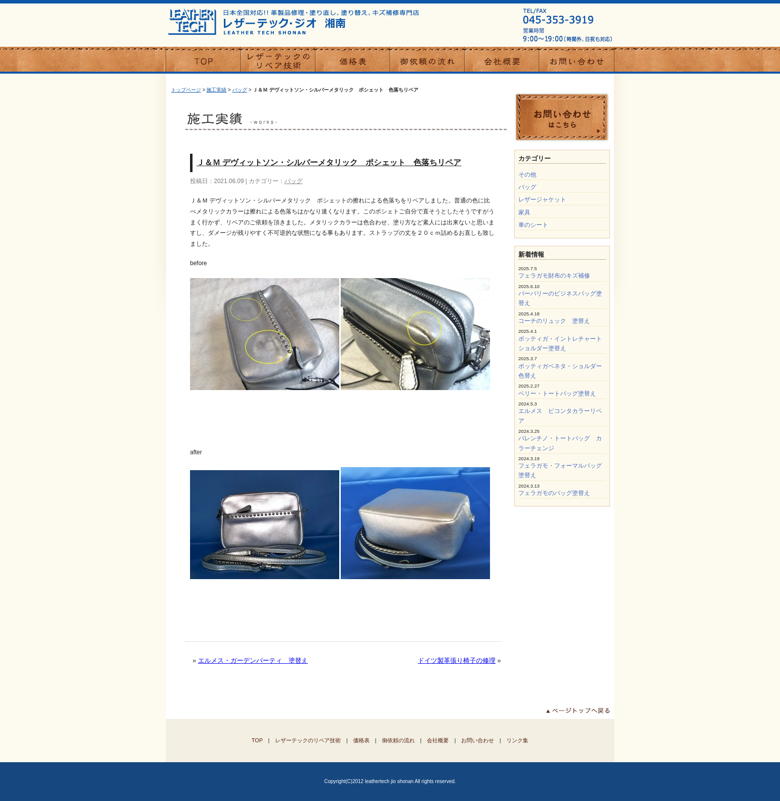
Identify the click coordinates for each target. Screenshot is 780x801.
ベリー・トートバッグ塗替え (557, 393)
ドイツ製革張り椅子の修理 (456, 660)
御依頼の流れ (398, 740)
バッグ (239, 90)
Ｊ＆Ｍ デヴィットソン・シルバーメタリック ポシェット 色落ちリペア (328, 162)
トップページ (186, 90)
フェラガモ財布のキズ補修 (554, 275)
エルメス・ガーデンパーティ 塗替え (253, 660)
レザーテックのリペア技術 (308, 740)
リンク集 (517, 740)
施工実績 (216, 90)
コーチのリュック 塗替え (554, 320)
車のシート (533, 224)
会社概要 (438, 740)
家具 (524, 212)
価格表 (361, 740)
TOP (257, 740)
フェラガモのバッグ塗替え (554, 493)
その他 (527, 174)
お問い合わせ (477, 740)
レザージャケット (542, 199)
